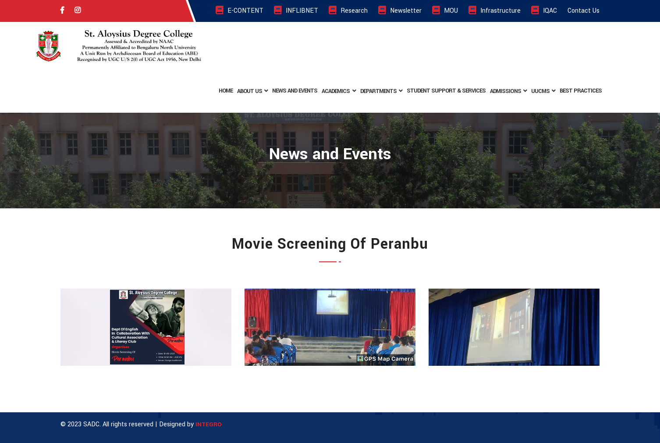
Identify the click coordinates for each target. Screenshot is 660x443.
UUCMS (540, 91)
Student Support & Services (446, 91)
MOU (445, 10)
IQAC (544, 10)
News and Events (294, 91)
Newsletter (400, 10)
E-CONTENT (239, 10)
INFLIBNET (296, 10)
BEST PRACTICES (581, 91)
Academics (336, 91)
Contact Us (584, 10)
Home (226, 91)
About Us (249, 91)
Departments (378, 91)
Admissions (505, 91)
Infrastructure (494, 10)
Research (348, 10)
